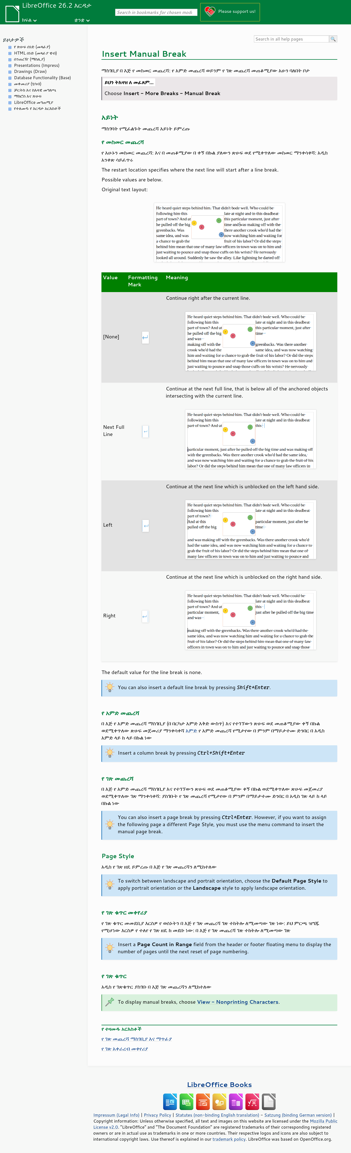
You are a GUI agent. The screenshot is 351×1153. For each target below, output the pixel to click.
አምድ (192, 730)
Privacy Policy (157, 1115)
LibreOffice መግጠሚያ (33, 102)
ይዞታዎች (13, 39)
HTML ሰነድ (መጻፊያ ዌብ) (35, 53)
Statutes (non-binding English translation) (217, 1115)
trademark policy (229, 1139)
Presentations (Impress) (37, 65)
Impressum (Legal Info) (116, 1115)
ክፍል (27, 19)
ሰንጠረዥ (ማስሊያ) (29, 59)
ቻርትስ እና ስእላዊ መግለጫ (35, 90)
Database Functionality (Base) (42, 78)
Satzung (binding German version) (298, 1115)
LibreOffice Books (219, 1084)
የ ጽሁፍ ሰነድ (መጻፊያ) (32, 47)
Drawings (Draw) (30, 71)
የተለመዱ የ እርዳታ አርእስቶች (37, 108)
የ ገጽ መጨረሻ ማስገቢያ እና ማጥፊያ (136, 1038)
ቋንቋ (79, 19)
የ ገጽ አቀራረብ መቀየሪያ (124, 1048)
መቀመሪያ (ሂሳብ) (27, 84)
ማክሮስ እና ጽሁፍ (28, 96)
